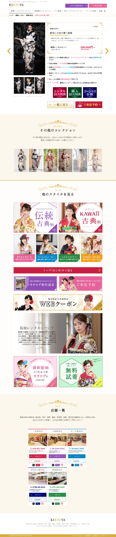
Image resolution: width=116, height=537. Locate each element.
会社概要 (94, 535)
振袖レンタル (20, 15)
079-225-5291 (57, 487)
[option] (29, 48)
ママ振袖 (58, 11)
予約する (36, 456)
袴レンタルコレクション (73, 11)
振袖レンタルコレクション (21, 11)
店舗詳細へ (36, 461)
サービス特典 (91, 11)
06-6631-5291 (76, 448)
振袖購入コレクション (43, 11)
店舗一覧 (102, 11)
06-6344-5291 (57, 448)
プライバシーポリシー (77, 535)
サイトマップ (102, 535)
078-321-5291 (37, 448)
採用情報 (87, 535)
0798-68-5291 (37, 487)
